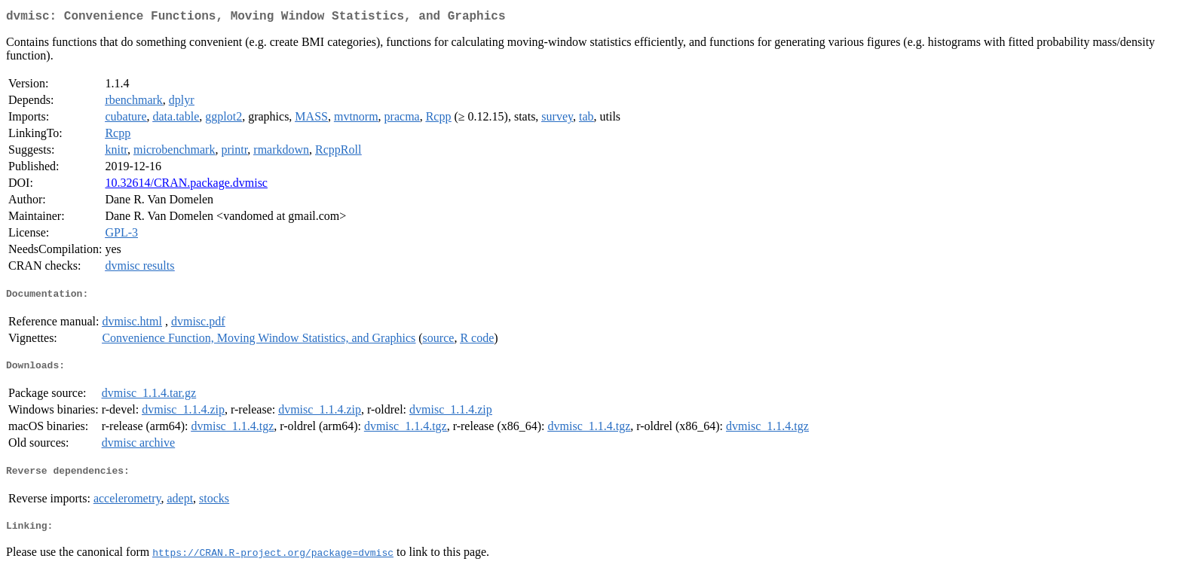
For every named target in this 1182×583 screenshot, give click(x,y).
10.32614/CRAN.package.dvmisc (186, 185)
